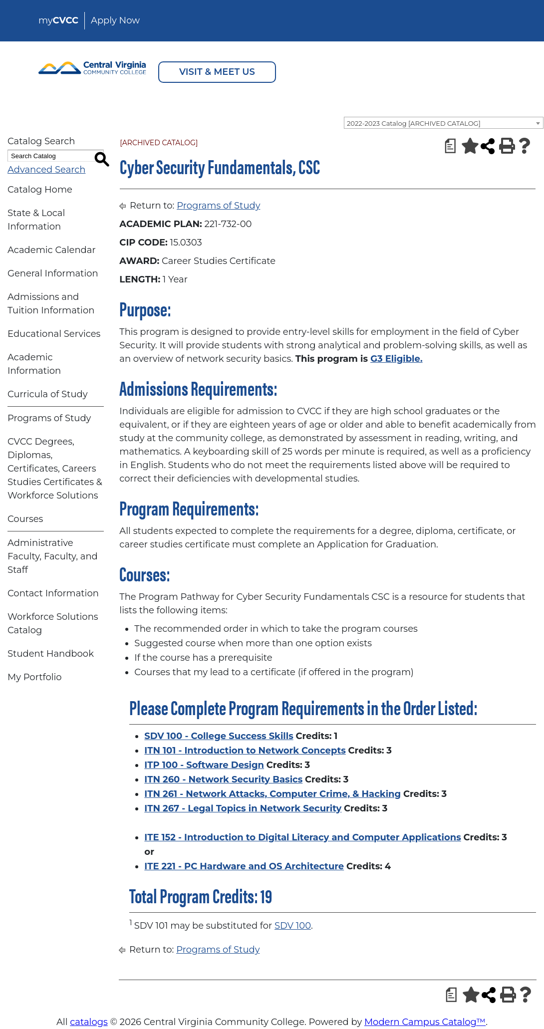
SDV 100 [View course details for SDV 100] (292, 925)
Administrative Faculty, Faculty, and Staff (52, 556)
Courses (25, 519)
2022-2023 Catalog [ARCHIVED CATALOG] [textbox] (414, 123)
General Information (52, 273)
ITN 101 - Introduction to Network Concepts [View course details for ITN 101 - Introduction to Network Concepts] (244, 750)
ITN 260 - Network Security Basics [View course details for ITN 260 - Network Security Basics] (223, 779)
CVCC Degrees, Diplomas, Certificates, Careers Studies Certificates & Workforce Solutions (54, 468)
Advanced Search (46, 169)
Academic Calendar (51, 250)
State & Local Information (36, 220)
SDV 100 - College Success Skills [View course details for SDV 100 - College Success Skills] (218, 736)
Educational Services (53, 333)
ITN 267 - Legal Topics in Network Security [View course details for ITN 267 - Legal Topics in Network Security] (242, 808)
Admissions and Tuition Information (50, 303)
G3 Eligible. (396, 358)
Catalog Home (39, 189)
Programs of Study (49, 418)
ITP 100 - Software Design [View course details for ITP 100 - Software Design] (204, 765)
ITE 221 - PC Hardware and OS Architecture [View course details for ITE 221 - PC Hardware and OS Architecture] (244, 866)
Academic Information (34, 364)
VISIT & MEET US (217, 71)
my (58, 20)
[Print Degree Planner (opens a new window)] (447, 146)
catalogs (89, 1022)
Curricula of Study (47, 394)
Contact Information (53, 593)
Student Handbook (50, 653)
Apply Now (115, 20)
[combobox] (444, 123)
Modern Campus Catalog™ (425, 1022)
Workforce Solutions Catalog (52, 623)
